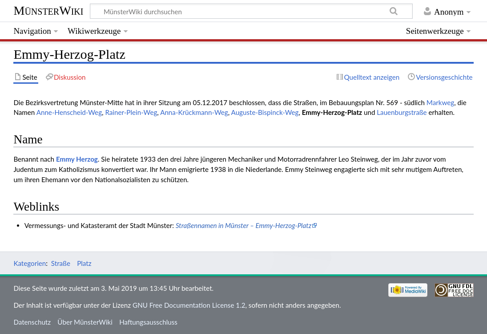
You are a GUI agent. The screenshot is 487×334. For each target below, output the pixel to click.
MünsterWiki (48, 10)
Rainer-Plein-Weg (131, 112)
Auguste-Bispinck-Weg (265, 112)
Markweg (440, 102)
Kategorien (29, 263)
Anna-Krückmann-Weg (194, 112)
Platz (84, 263)
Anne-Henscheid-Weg (69, 112)
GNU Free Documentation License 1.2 (189, 305)
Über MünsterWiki (85, 322)
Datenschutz (32, 322)
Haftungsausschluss (148, 322)
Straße (60, 263)
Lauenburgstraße (402, 112)
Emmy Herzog (77, 159)
